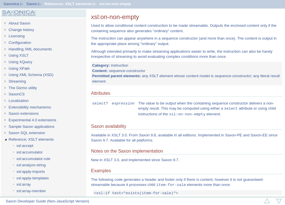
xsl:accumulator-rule (33, 159)
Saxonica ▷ (13, 4)
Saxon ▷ (33, 4)
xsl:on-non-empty (115, 4)
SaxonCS (16, 94)
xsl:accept (24, 146)
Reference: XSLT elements (31, 139)
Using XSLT (18, 55)
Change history (21, 30)
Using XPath (19, 68)
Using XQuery (20, 62)
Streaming (17, 81)
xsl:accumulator (29, 152)
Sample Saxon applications (31, 126)
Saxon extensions (23, 113)
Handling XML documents (30, 49)
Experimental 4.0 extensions (32, 120)
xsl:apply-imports (30, 171)
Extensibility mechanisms (30, 107)
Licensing (16, 36)
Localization (18, 101)
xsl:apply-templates (32, 178)
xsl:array (23, 184)
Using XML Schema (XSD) (31, 75)
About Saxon (19, 23)
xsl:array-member (31, 191)
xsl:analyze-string (31, 165)
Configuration (20, 42)
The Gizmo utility (23, 88)
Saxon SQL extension (27, 133)
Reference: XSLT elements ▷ (70, 4)
